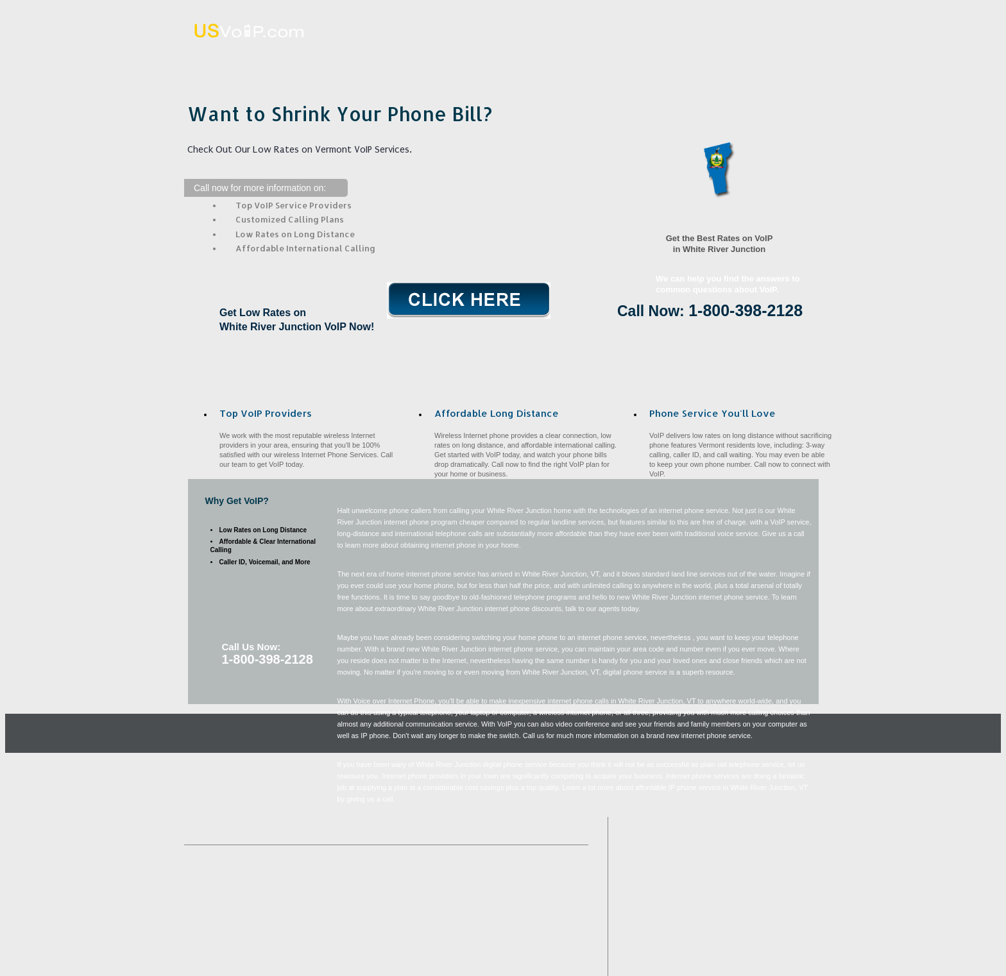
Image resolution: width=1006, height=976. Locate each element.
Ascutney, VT (540, 899)
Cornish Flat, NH (317, 889)
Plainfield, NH (541, 930)
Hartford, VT (273, 940)
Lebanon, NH (542, 919)
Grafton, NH (396, 889)
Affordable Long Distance (524, 60)
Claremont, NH (247, 970)
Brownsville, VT (300, 930)
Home (273, 60)
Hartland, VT (575, 878)
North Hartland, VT (228, 899)
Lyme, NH (469, 899)
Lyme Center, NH (385, 878)
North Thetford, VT (352, 940)
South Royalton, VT (427, 909)
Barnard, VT (469, 889)
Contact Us (777, 60)
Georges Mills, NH (211, 930)
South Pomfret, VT (414, 960)
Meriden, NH (544, 940)
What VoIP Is (398, 60)
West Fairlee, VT (393, 899)
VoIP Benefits (650, 60)
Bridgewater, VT (207, 878)
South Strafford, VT (295, 878)
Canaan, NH (522, 950)
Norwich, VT (450, 950)
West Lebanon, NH (552, 889)
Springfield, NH (460, 930)
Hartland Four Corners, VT (485, 878)
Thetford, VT (380, 930)
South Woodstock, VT (285, 950)
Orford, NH (463, 970)
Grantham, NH (276, 919)
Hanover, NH (202, 940)
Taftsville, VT (396, 970)
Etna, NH (338, 960)
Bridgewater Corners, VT (452, 940)
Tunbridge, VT (310, 899)
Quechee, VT (499, 960)
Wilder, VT (199, 909)
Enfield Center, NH (456, 919)
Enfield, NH (200, 950)
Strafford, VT (269, 909)
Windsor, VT (322, 970)
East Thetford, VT (363, 919)
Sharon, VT (270, 960)
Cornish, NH (513, 909)
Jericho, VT (344, 909)
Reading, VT (374, 950)
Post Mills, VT (235, 889)
